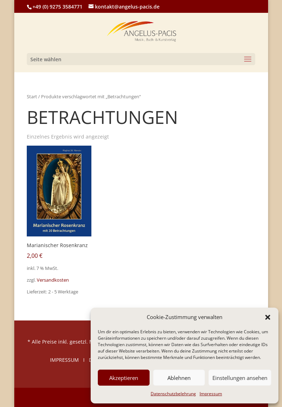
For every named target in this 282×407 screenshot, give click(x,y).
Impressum (211, 394)
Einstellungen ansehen (239, 377)
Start (32, 96)
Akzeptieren (123, 377)
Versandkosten (53, 280)
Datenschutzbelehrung (173, 394)
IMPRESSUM (64, 359)
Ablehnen (179, 377)
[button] (267, 317)
